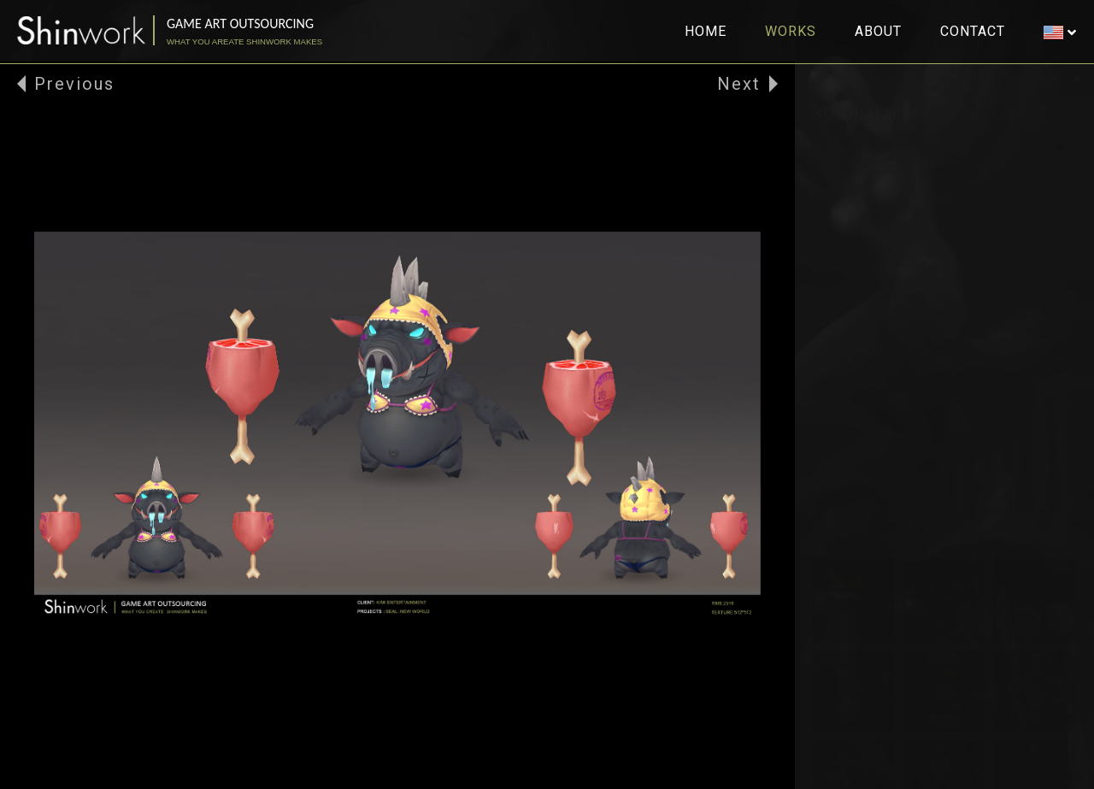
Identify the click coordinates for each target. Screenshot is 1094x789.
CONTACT (972, 31)
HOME (705, 31)
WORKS (790, 31)
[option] (397, 425)
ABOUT (878, 31)
